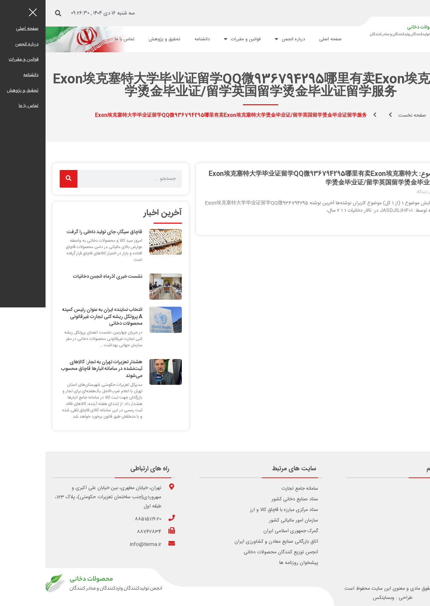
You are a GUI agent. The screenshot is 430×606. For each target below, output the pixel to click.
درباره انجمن (244, 39)
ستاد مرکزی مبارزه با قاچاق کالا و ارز (238, 510)
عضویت (411, 520)
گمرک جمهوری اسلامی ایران (245, 531)
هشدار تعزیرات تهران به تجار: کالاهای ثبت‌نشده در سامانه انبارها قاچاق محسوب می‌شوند (56, 369)
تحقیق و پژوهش (119, 39)
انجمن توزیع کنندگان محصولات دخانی (235, 552)
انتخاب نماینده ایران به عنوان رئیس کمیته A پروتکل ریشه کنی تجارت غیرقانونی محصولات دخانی (57, 317)
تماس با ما (79, 39)
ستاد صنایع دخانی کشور (249, 499)
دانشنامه (156, 39)
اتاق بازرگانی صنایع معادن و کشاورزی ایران (231, 541)
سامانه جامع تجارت (254, 488)
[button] (12, 13)
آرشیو (414, 541)
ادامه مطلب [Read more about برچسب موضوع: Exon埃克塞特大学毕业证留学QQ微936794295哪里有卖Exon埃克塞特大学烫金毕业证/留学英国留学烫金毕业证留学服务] (406, 222)
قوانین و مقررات (196, 39)
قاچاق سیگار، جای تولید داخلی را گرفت (59, 232)
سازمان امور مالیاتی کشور (248, 520)
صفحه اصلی (285, 39)
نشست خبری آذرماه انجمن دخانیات (62, 276)
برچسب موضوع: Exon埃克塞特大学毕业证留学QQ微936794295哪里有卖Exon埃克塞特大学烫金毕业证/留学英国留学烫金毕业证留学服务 (289, 178)
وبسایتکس (338, 598)
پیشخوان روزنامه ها (253, 563)
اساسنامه (410, 531)
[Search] (23, 179)
